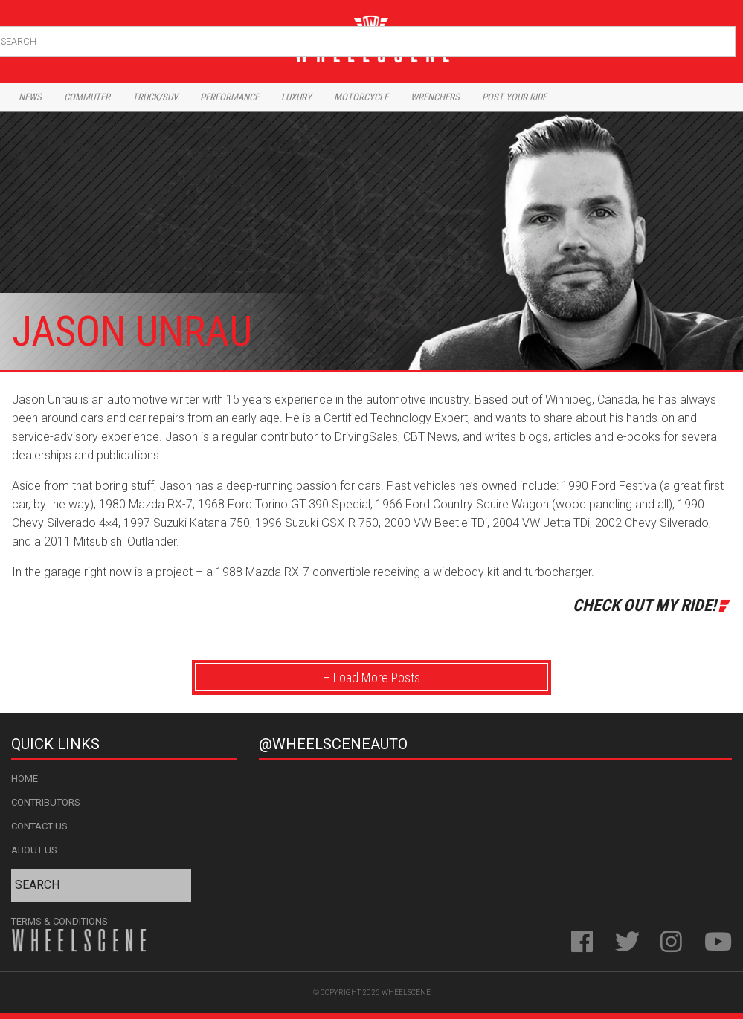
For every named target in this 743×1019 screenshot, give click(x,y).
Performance (229, 97)
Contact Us (39, 826)
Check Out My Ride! (644, 605)
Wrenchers (435, 97)
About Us (34, 849)
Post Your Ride (514, 97)
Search (722, 38)
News (30, 97)
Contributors (45, 802)
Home (24, 778)
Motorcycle (361, 97)
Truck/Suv (155, 97)
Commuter (87, 97)
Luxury (296, 97)
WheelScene (406, 993)
